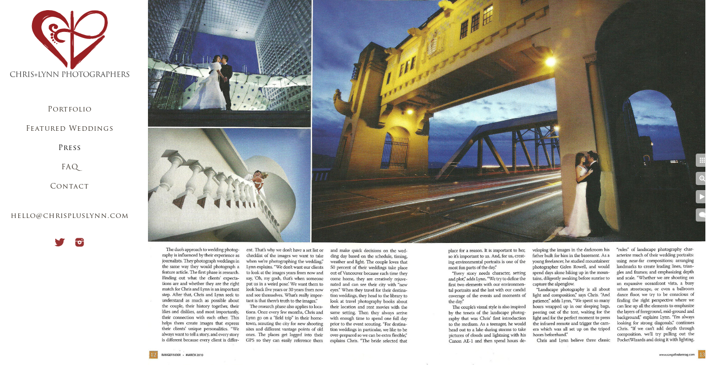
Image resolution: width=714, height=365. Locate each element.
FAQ (70, 167)
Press (69, 148)
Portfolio (70, 110)
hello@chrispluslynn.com (70, 216)
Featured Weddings (70, 129)
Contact (69, 187)
